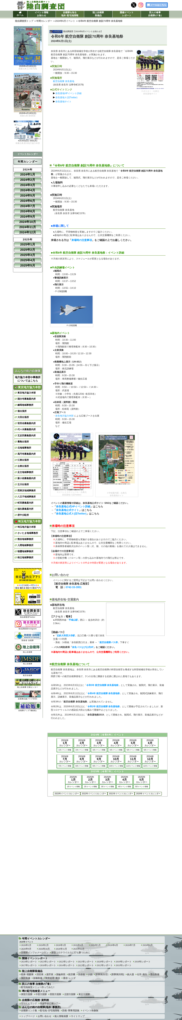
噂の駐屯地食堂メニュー (36, 991)
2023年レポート (48, 961)
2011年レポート (123, 965)
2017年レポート (29, 965)
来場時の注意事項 (81, 240)
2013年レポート (86, 965)
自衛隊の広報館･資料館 (35, 1000)
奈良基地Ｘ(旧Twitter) (66, 97)
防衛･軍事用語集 (70, 1010)
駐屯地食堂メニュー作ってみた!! (37, 987)
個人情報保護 (61, 1016)
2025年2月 (27, 249)
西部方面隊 (55, 994)
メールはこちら (158, 5)
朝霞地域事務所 (25, 551)
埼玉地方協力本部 (28, 521)
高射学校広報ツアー (50, 1003)
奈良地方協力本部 (64, 416)
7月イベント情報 (64, 766)
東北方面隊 (84, 994)
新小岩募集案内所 (26, 478)
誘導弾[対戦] (117, 974)
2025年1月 (27, 244)
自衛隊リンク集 (29, 1010)
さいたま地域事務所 (27, 533)
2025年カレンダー (73, 779)
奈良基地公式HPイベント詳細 (73, 506)
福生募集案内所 (25, 509)
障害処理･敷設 (52, 978)
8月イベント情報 (82, 766)
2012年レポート (105, 965)
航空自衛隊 (28, 671)
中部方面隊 (41, 994)
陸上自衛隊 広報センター (28, 683)
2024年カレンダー (65, 743)
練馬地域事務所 (25, 405)
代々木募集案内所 (26, 429)
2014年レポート (67, 965)
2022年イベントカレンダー (94, 793)
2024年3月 (27, 185)
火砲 (90, 974)
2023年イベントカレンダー (67, 793)
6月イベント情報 (150, 750)
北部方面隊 (70, 994)
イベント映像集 (90, 1010)
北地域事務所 (24, 448)
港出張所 (22, 411)
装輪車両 (60, 974)
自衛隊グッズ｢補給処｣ (28, 707)
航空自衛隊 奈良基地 (63, 81)
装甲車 (49, 974)
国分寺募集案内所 (26, 399)
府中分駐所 (23, 515)
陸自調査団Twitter (28, 613)
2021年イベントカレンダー (121, 793)
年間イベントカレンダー (36, 938)
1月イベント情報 (64, 750)
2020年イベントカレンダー (148, 793)
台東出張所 (23, 466)
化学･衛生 (142, 974)
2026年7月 (130, 945)
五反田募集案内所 (26, 435)
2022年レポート (67, 961)
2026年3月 (61, 945)
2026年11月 (61, 949)
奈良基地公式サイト (67, 510)
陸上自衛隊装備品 (98, 14)
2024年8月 (27, 211)
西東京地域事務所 (26, 490)
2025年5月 (27, 265)
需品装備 (154, 974)
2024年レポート (29, 961)
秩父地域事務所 (25, 557)
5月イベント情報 (133, 750)
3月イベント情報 (99, 750)
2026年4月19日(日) (28, 66)
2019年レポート (124, 961)
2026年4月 (78, 945)
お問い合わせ (44, 1016)
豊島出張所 (23, 441)
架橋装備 (37, 978)
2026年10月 (44, 949)
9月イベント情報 (99, 766)
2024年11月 (27, 227)
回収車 (40, 974)
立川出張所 (23, 484)
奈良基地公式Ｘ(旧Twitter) (71, 513)
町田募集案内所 (25, 503)
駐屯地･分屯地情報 (49, 1010)
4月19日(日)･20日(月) (28, 140)
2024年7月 (27, 206)
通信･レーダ (69, 978)
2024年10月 (27, 222)
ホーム (20, 15)
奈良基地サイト (63, 101)
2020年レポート (105, 961)
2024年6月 (27, 201)
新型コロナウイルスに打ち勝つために (70, 952)
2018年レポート (142, 961)
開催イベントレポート (127, 14)
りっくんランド (29, 1003)
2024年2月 (27, 180)
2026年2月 (43, 945)
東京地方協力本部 (28, 387)
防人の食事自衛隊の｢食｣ (155, 14)
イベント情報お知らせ (41, 14)
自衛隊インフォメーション (34, 952)
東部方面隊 (26, 994)
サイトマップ (78, 1016)
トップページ (28, 1016)
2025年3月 (27, 255)
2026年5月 (95, 945)
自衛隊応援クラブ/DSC (28, 695)
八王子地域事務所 (26, 496)
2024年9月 (27, 216)
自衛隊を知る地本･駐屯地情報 (69, 14)
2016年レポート (48, 965)
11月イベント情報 (133, 766)
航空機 (71, 974)
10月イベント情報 (116, 766)
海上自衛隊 (28, 660)
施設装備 (25, 978)
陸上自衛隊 (28, 648)
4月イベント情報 (116, 750)
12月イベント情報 (150, 766)
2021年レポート (86, 961)
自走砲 (81, 974)
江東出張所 (23, 460)
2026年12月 (78, 949)
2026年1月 (26, 945)
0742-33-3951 (73, 587)
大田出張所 (23, 417)
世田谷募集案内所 (26, 423)
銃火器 (130, 974)
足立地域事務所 (25, 472)
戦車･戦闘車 (27, 974)
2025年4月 (27, 260)
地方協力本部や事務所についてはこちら (28, 379)
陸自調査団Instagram (28, 625)
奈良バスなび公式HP (82, 647)
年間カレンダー (28, 161)
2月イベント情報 (82, 750)
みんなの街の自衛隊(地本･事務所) (41, 1007)
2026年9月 (26, 949)
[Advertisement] (108, 132)
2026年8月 (147, 945)
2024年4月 (27, 190)
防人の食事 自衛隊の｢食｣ (36, 983)
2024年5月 (27, 195)
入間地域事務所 (25, 545)
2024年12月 (27, 232)
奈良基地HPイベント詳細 (68, 93)
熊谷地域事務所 (25, 539)
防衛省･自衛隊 (28, 636)
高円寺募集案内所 (26, 454)
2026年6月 (113, 945)
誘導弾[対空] (101, 974)
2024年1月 (27, 174)
